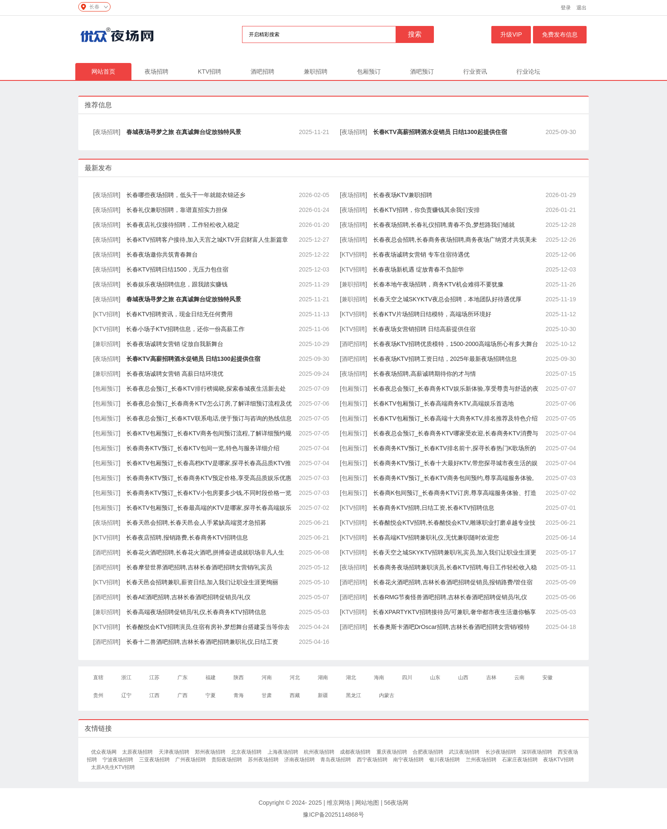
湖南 (323, 677)
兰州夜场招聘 (482, 760)
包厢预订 (369, 71)
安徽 (547, 677)
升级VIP (511, 34)
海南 (379, 677)
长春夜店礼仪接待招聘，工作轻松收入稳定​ (182, 224)
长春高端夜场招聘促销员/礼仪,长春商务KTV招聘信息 (196, 612)
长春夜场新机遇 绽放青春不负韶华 (418, 269)
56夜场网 (396, 802)
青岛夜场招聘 (336, 760)
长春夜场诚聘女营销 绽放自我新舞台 (174, 343)
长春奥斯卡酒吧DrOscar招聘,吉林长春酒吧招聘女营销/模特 (451, 626)
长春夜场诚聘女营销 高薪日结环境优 (174, 373)
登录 (566, 8)
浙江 (126, 677)
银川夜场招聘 (445, 760)
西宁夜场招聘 (373, 760)
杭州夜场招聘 (320, 752)
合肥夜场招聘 (429, 752)
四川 (407, 677)
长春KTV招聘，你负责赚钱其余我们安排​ (426, 209)
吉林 (491, 677)
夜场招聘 (156, 71)
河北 (295, 677)
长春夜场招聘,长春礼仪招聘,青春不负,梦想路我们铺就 (444, 224)
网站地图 (367, 802)
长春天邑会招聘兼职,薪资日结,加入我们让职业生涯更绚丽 (202, 582)
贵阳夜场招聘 (227, 760)
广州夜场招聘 (191, 760)
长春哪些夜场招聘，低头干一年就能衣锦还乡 (185, 195)
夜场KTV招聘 (558, 760)
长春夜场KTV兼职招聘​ (402, 195)
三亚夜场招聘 (155, 760)
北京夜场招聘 (247, 752)
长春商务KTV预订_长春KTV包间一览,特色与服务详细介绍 (202, 448)
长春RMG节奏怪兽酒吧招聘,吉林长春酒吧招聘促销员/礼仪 (450, 597)
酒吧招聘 (262, 71)
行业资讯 (475, 71)
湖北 (351, 677)
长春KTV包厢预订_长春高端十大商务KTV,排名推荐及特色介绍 (455, 418)
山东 (435, 677)
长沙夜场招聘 (501, 752)
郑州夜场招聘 (211, 752)
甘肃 (267, 695)
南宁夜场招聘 (409, 760)
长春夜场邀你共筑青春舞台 (162, 254)
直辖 (98, 677)
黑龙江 (353, 695)
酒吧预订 (422, 71)
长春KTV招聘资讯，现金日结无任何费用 (179, 314)
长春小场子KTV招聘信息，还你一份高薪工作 (185, 329)
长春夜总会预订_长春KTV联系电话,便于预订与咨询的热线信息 (209, 418)
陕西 (239, 677)
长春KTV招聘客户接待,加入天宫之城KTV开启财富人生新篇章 (207, 239)
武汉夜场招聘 (465, 752)
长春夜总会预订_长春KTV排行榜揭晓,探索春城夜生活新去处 (206, 388)
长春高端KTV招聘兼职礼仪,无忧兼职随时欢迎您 (436, 537)
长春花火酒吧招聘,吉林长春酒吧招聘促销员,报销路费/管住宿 (453, 582)
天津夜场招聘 (175, 752)
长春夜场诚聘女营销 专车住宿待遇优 (421, 254)
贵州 (98, 695)
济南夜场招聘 (300, 760)
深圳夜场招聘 (537, 752)
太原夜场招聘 (138, 752)
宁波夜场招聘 (118, 760)
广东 (182, 677)
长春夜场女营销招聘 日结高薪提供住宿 (424, 329)
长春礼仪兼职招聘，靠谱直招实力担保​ (177, 209)
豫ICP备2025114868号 (333, 814)
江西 (154, 695)
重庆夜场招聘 (392, 752)
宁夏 (210, 695)
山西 (463, 677)
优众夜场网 (104, 752)
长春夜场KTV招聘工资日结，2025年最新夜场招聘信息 (445, 358)
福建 (210, 677)
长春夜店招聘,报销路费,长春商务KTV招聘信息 (187, 537)
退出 (581, 8)
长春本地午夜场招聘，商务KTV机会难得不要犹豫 (438, 284)
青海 (239, 695)
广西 (182, 695)
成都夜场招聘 (356, 752)
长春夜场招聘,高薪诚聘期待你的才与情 (424, 373)
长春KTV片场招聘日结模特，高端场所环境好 (432, 314)
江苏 (154, 677)
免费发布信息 (560, 34)
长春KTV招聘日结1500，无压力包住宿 (177, 269)
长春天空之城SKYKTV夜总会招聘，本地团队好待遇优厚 (447, 299)
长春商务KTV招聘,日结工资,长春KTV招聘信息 (433, 507)
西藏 (295, 695)
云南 (519, 677)
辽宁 (126, 695)
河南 (267, 677)
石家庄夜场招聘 (520, 760)
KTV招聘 (209, 71)
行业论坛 (528, 71)
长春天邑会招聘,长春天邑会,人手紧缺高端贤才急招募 (196, 522)
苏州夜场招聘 (264, 760)
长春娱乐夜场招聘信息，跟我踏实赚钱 (177, 284)
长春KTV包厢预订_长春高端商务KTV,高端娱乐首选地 (443, 403)
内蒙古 (386, 695)
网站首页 (103, 71)
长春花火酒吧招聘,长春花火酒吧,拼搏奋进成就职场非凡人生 (205, 552)
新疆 (323, 695)
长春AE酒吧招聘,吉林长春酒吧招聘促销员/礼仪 (188, 597)
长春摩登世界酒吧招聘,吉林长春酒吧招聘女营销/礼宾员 (199, 567)
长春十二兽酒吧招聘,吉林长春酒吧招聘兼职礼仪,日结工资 (202, 641)
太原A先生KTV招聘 (113, 767)
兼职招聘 (316, 71)
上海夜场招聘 (283, 752)
